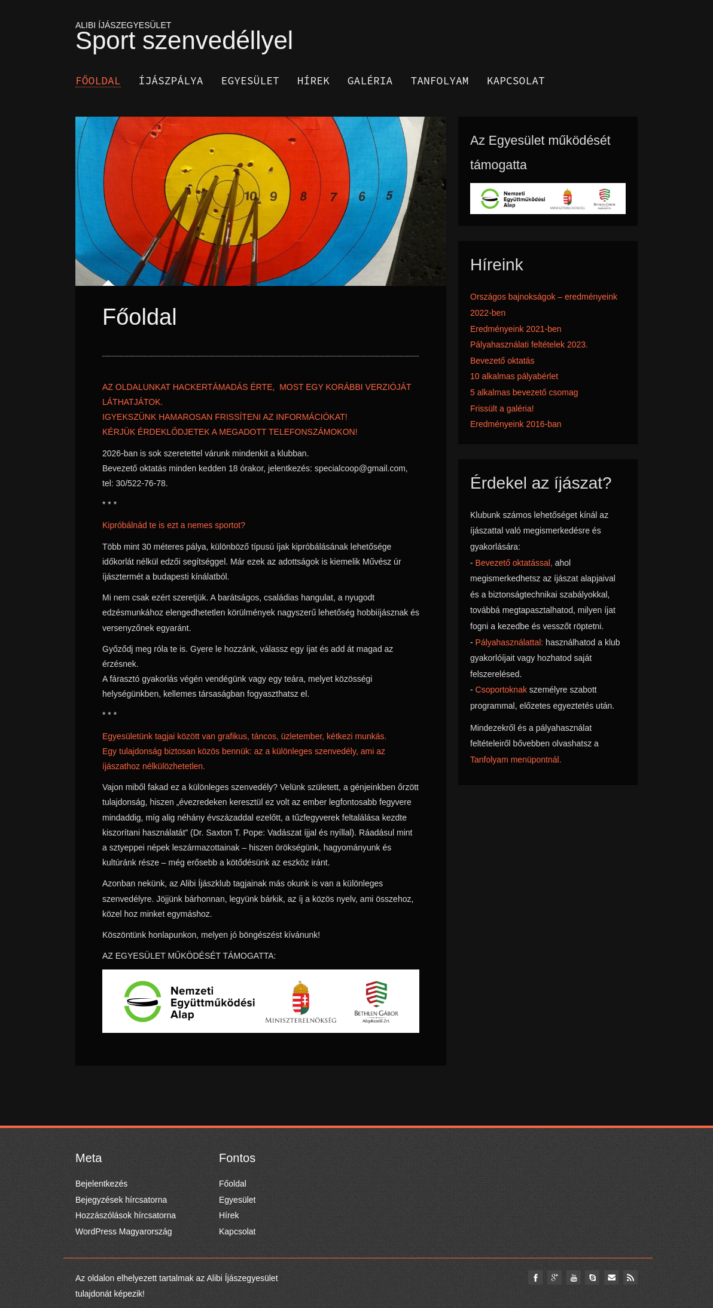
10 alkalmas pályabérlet (514, 376)
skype (591, 1277)
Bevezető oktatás (502, 360)
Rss (630, 1277)
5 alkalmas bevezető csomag (524, 392)
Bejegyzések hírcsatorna (121, 1200)
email (611, 1277)
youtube (571, 1277)
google (551, 1277)
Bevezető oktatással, (514, 563)
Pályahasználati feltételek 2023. (529, 344)
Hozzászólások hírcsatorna (125, 1215)
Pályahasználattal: (511, 642)
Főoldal (98, 81)
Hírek (313, 81)
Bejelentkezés (101, 1183)
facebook (532, 1277)
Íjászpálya (171, 81)
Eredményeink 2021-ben (516, 329)
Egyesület (250, 81)
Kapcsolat (516, 81)
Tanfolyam (439, 81)
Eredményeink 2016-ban (516, 424)
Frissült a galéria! (502, 408)
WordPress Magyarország (123, 1231)
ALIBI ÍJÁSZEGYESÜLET (356, 34)
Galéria (370, 81)
